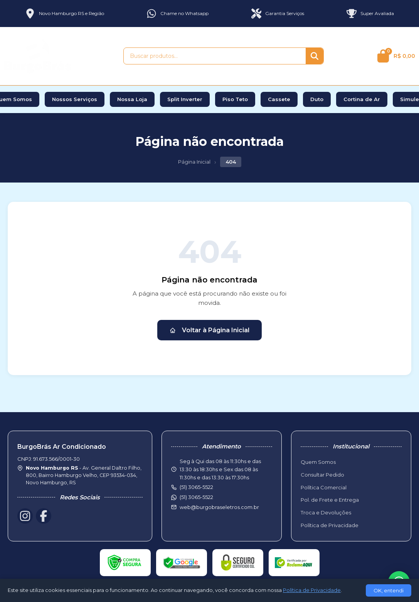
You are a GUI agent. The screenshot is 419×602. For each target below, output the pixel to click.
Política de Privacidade (329, 525)
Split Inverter (184, 99)
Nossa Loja (132, 99)
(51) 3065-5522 (196, 497)
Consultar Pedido (322, 475)
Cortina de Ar (361, 99)
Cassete (279, 99)
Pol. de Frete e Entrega (330, 500)
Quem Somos (318, 462)
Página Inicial (194, 162)
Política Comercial (324, 487)
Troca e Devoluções (326, 512)
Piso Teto (235, 99)
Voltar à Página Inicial (209, 330)
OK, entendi (389, 590)
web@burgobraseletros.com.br (219, 507)
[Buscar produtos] (215, 56)
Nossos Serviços (74, 99)
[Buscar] (314, 56)
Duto (316, 99)
